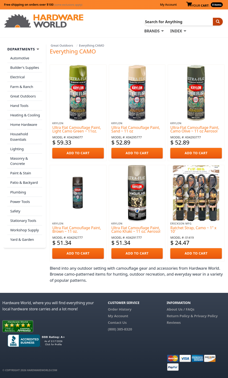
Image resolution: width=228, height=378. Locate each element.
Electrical (17, 76)
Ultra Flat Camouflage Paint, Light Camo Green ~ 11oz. (76, 129)
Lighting (17, 147)
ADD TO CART (78, 153)
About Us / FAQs (180, 309)
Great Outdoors (62, 45)
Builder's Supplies (24, 67)
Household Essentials (19, 135)
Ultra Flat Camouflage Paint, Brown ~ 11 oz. (76, 229)
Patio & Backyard (24, 180)
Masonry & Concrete (19, 159)
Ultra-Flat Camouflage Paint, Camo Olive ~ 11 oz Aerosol (194, 129)
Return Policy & (180, 315)
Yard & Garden (22, 236)
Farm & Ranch (21, 86)
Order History (120, 309)
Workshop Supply (24, 227)
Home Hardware (23, 123)
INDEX (176, 31)
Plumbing (18, 190)
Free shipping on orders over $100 (43, 4)
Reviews (174, 322)
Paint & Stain (20, 171)
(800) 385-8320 (120, 329)
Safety (15, 209)
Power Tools (20, 199)
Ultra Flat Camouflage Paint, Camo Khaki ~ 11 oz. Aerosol (135, 229)
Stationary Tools (23, 218)
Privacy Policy (206, 315)
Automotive (19, 58)
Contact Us (117, 322)
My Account (168, 4)
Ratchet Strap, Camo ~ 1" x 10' (193, 229)
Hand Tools (19, 104)
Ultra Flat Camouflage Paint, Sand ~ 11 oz (135, 129)
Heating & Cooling (25, 114)
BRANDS (152, 31)
